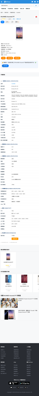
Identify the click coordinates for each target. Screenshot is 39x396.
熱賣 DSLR (16, 373)
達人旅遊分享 (3, 373)
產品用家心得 (16, 358)
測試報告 (16, 8)
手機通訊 (29, 354)
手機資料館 (3, 8)
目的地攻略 (3, 369)
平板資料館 (10, 8)
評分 (14, 19)
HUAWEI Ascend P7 (8, 262)
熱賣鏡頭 (16, 371)
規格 (2, 21)
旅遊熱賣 (3, 367)
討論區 (2, 358)
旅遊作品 (3, 371)
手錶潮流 (29, 360)
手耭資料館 (12, 12)
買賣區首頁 (29, 349)
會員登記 (29, 371)
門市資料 (16, 365)
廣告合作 (29, 369)
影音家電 (29, 358)
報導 (17, 21)
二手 (12, 21)
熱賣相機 (16, 369)
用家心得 (22, 8)
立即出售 (5, 65)
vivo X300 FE (8, 286)
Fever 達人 (3, 352)
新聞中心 (3, 349)
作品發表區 (3, 356)
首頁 (2, 12)
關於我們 (29, 365)
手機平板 (6, 12)
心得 (7, 21)
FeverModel (3, 354)
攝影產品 (29, 352)
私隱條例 (29, 375)
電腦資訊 (29, 356)
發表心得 (19, 19)
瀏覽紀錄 (28, 8)
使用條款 (29, 373)
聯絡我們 (29, 367)
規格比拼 (17, 58)
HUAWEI (18, 12)
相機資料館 (16, 349)
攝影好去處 (3, 365)
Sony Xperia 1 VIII (24, 286)
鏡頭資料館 (16, 352)
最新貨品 (16, 367)
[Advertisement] (19, 331)
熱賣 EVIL (16, 375)
